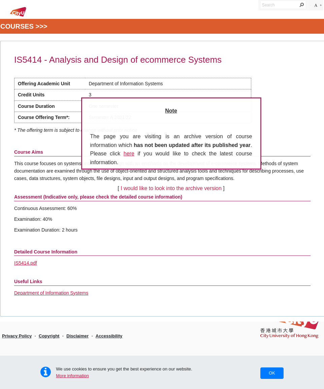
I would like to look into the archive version (171, 188)
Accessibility (109, 335)
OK (272, 373)
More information (72, 375)
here (129, 153)
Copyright (49, 335)
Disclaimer (77, 335)
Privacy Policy (17, 335)
